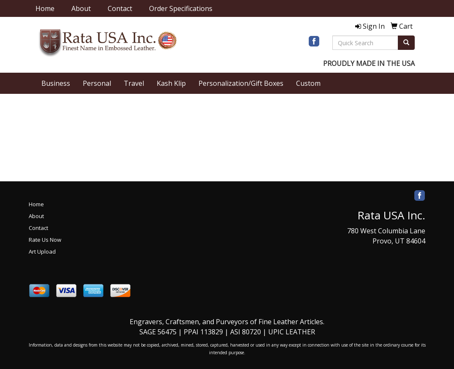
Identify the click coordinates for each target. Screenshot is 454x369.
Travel (134, 83)
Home (44, 8)
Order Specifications (180, 8)
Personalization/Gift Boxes (240, 83)
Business (55, 83)
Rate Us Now (45, 239)
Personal (97, 83)
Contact (120, 8)
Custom (308, 83)
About (81, 8)
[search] (406, 43)
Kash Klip (171, 83)
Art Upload (42, 251)
